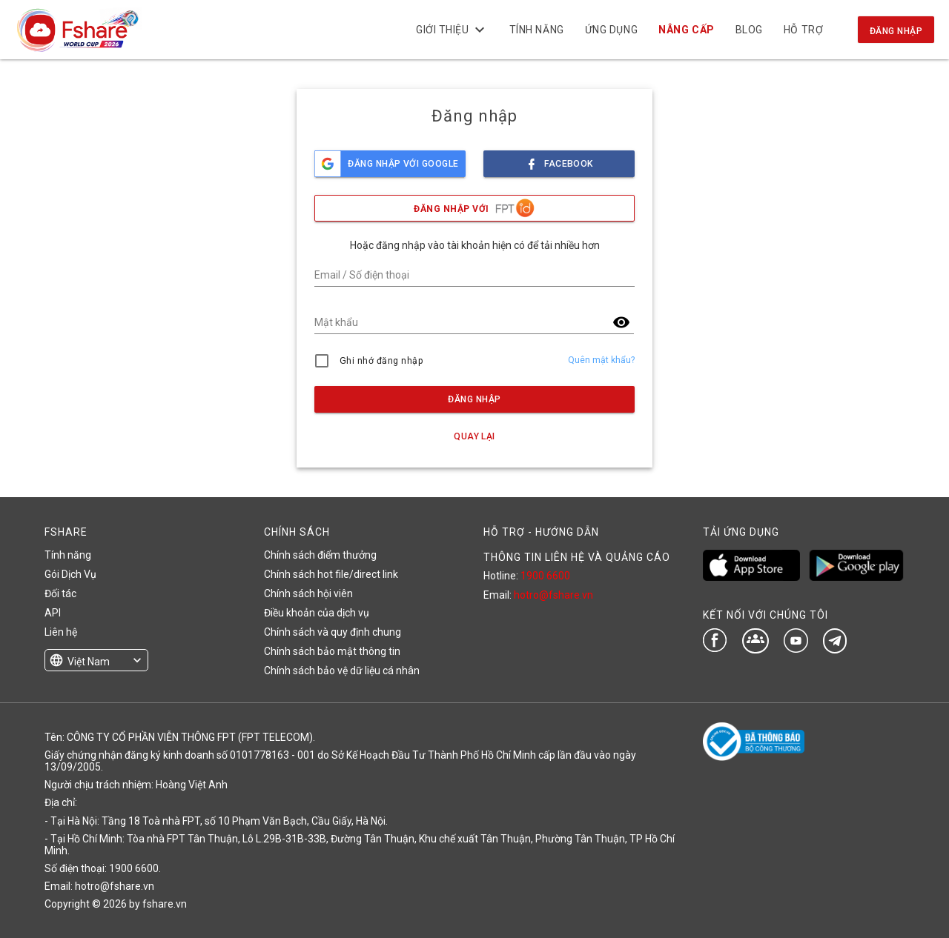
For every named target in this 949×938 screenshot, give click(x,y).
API (52, 613)
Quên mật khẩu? (601, 360)
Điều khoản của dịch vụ (316, 613)
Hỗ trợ (803, 30)
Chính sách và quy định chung (332, 632)
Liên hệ (60, 632)
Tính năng (536, 30)
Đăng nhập (896, 31)
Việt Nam (88, 662)
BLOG (749, 30)
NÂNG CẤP (686, 30)
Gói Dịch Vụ (70, 574)
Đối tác (60, 593)
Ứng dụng (611, 30)
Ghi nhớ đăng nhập (381, 361)
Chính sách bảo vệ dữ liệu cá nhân (342, 670)
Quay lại (474, 436)
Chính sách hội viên (308, 593)
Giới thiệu (452, 29)
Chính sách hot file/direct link (331, 574)
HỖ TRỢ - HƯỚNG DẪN (541, 532)
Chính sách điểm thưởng (320, 555)
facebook (559, 159)
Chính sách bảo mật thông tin (332, 651)
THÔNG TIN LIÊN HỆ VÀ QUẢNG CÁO (576, 557)
